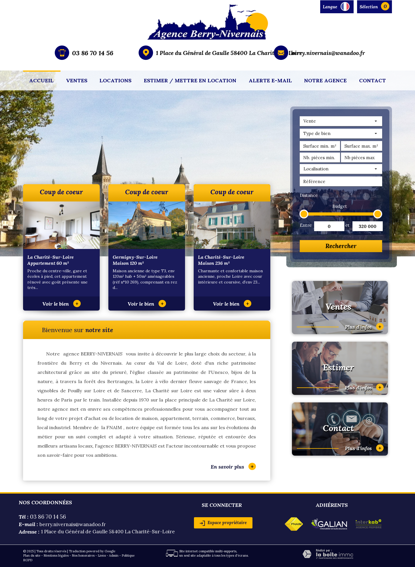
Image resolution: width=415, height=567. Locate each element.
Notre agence (325, 80)
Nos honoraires (83, 555)
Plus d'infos (364, 326)
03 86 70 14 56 (92, 53)
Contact (372, 80)
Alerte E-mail (270, 80)
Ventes (76, 80)
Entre (305, 225)
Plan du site (31, 555)
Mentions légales (56, 555)
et (347, 225)
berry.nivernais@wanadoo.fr (328, 52)
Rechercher (340, 246)
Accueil (41, 80)
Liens (102, 555)
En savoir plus (233, 466)
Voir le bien (61, 303)
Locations (115, 80)
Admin (113, 555)
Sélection (369, 6)
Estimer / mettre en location (190, 80)
